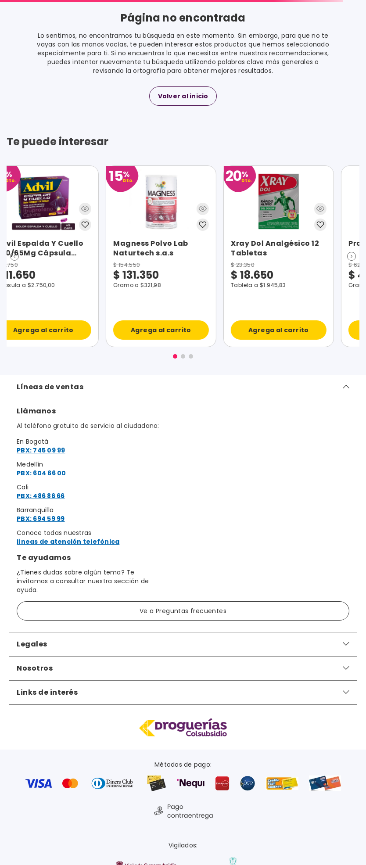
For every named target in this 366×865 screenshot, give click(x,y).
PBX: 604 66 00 (41, 473)
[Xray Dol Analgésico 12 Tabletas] (87, 256)
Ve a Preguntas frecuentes (183, 611)
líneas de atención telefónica (68, 541)
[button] (14, 256)
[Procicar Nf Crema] (205, 256)
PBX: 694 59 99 (41, 518)
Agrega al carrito (87, 330)
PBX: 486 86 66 (41, 496)
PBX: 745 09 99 (41, 450)
